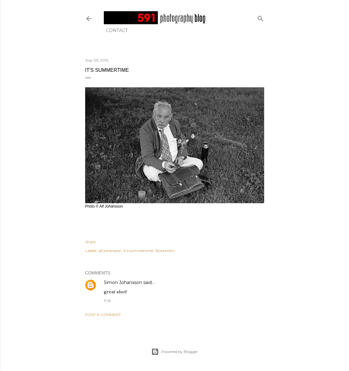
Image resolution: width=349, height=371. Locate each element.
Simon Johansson (123, 282)
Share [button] (90, 242)
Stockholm (165, 250)
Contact (117, 30)
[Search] (260, 17)
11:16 (107, 300)
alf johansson (110, 250)
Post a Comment (103, 314)
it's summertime (138, 250)
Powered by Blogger (174, 351)
